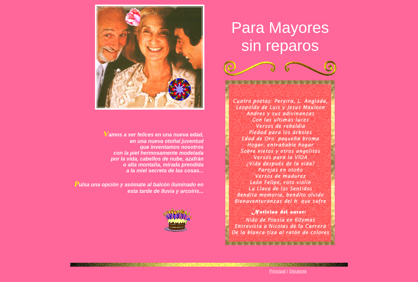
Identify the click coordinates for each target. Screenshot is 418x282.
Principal (277, 271)
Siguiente (298, 271)
